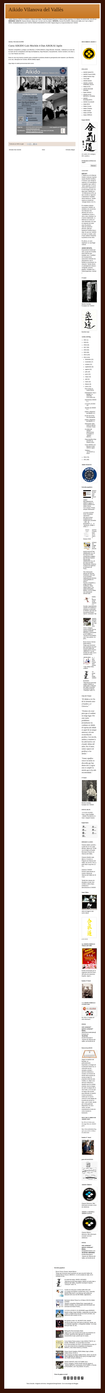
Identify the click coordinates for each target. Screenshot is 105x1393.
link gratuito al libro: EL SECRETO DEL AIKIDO (77, 1320)
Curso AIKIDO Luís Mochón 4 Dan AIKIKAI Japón (90, 446)
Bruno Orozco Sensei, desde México (89, 642)
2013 (85, 357)
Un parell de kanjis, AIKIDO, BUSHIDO (75, 1279)
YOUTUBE (86, 78)
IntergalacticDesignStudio (54, 1383)
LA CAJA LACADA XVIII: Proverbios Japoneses (88, 514)
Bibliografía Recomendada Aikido (73, 1331)
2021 (85, 340)
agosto (87, 369)
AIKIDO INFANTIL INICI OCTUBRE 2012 (94, 622)
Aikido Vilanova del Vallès (35, 9)
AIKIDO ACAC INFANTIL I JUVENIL (89, 95)
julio (86, 372)
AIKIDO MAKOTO (88, 72)
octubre (87, 364)
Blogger (76, 1383)
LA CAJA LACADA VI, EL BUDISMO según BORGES (79, 1310)
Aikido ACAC (87, 86)
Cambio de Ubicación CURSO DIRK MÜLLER (77, 1290)
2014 (85, 355)
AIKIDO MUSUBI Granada (88, 89)
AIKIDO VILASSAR (88, 102)
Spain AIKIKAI (87, 92)
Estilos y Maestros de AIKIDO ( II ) (90, 412)
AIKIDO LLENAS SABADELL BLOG (88, 83)
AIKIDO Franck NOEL (89, 74)
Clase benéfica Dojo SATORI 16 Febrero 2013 (90, 441)
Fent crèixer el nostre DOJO (89, 389)
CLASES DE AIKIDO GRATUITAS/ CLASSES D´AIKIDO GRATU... (89, 433)
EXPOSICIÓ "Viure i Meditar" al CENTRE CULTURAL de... (90, 395)
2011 (85, 459)
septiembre (88, 367)
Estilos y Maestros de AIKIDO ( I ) (90, 420)
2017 (85, 347)
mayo (87, 376)
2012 (85, 457)
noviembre (88, 362)
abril (86, 379)
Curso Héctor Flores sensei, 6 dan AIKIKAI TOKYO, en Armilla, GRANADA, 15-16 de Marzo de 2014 (79, 1341)
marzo (87, 381)
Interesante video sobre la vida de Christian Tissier (90, 425)
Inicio (43, 149)
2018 (85, 345)
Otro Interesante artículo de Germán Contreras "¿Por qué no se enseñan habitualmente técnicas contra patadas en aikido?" (89, 576)
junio (86, 374)
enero (87, 386)
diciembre (88, 359)
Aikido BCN (86, 104)
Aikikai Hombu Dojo (88, 76)
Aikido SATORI (87, 113)
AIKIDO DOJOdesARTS (87, 99)
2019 (85, 342)
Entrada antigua (70, 149)
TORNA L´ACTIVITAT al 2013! (89, 452)
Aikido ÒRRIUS (87, 115)
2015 (85, 352)
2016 (85, 350)
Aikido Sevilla (87, 110)
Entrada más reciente (15, 149)
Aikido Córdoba (87, 108)
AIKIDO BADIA (87, 81)
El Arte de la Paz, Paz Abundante (90, 416)
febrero (87, 384)
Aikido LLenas (87, 106)
